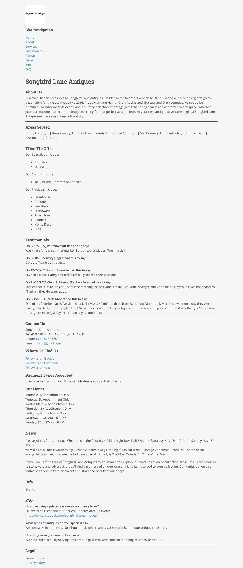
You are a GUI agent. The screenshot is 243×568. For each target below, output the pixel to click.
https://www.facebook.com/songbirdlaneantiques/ (61, 515)
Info (28, 65)
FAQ (28, 69)
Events (30, 489)
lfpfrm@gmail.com (48, 343)
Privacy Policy (35, 563)
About (29, 42)
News (29, 60)
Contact (31, 56)
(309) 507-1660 (46, 339)
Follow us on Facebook (41, 363)
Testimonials (34, 51)
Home (29, 37)
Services (31, 46)
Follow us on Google (39, 358)
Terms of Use (34, 558)
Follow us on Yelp (37, 367)
